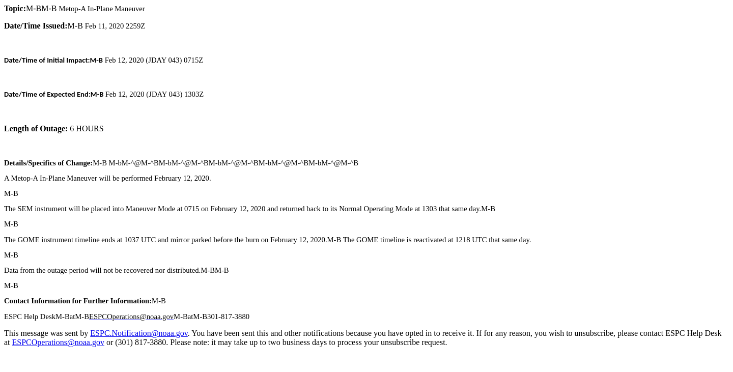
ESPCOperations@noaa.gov (58, 342)
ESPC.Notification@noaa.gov (138, 333)
